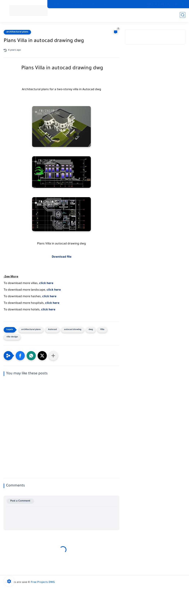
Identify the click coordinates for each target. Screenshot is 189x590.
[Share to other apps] (53, 355)
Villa (102, 330)
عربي (104, 4)
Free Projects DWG (43, 582)
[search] (182, 15)
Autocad (52, 330)
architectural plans (17, 32)
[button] (20, 355)
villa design (12, 337)
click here (46, 283)
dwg (91, 330)
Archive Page (59, 4)
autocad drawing (72, 330)
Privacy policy (78, 4)
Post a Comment (20, 501)
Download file (61, 257)
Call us (93, 4)
